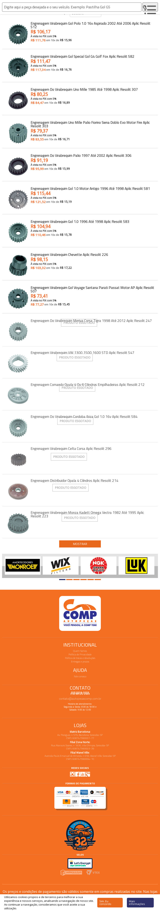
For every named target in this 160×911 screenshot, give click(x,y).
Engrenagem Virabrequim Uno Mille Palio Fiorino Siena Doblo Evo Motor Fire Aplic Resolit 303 (90, 124)
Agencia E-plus (71, 873)
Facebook (77, 774)
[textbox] (71, 7)
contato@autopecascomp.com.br (80, 698)
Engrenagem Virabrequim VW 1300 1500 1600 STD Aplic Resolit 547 (82, 353)
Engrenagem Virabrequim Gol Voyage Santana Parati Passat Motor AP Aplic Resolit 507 (92, 289)
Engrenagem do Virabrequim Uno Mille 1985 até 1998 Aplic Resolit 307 (84, 89)
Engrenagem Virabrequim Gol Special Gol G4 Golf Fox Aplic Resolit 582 (82, 56)
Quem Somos (80, 651)
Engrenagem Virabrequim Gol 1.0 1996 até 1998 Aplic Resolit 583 (80, 221)
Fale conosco (80, 676)
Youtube (82, 774)
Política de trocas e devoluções (80, 658)
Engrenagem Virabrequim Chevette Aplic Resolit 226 (69, 254)
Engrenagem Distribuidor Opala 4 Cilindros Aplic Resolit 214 (74, 480)
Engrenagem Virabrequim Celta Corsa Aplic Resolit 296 (71, 448)
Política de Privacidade (80, 654)
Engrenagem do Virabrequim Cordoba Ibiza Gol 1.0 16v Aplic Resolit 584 (84, 416)
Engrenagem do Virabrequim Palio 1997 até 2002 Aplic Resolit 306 (81, 155)
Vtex (93, 872)
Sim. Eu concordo (105, 902)
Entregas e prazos (80, 661)
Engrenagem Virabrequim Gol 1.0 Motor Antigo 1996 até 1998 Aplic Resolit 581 (90, 188)
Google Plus (87, 774)
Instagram (72, 774)
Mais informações (137, 902)
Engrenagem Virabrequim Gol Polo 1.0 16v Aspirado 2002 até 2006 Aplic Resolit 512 (90, 25)
